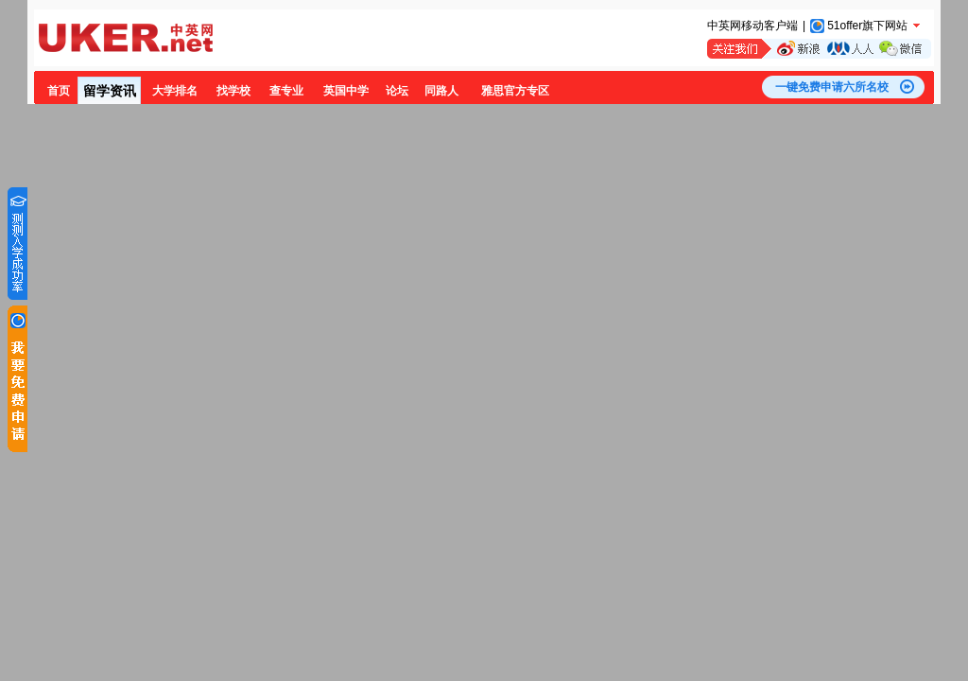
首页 (58, 90)
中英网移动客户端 (752, 25)
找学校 (233, 90)
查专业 (286, 90)
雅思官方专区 (515, 90)
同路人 (441, 90)
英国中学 (346, 90)
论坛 (397, 90)
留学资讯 (109, 90)
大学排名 (175, 90)
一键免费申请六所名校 (832, 87)
